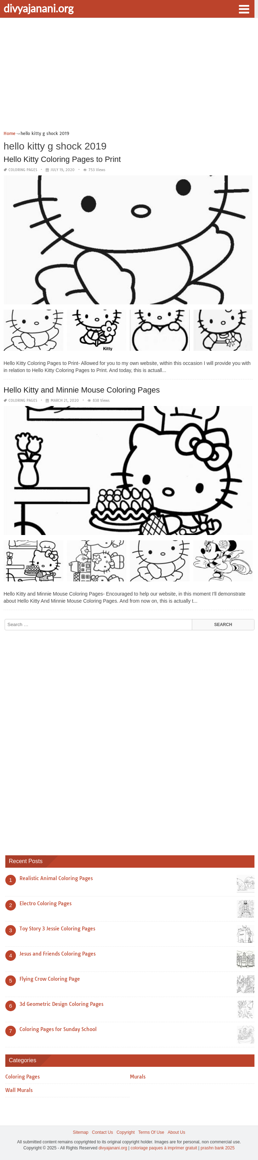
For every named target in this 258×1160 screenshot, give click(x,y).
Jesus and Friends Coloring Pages (57, 954)
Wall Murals (19, 1090)
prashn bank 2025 (218, 1147)
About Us (176, 1132)
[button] (243, 8)
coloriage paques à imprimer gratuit (164, 1147)
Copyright (125, 1132)
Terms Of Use (151, 1132)
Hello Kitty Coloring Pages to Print (62, 159)
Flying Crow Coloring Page (49, 979)
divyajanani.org (39, 8)
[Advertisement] (129, 76)
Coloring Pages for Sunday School (58, 1029)
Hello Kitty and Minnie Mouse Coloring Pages (82, 389)
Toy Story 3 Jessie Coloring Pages (57, 928)
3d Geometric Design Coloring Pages (61, 1004)
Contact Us (102, 1132)
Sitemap (80, 1132)
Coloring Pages (22, 170)
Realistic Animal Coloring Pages (56, 878)
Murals (137, 1077)
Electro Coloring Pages (45, 903)
